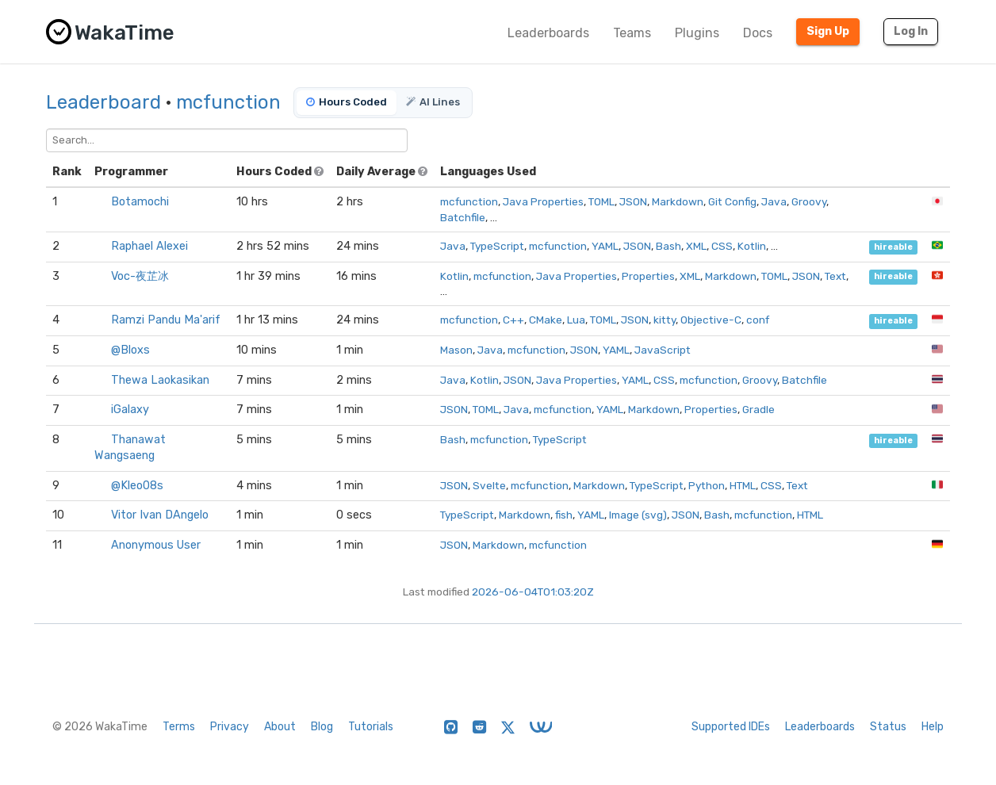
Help (932, 726)
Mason (456, 349)
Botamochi (140, 202)
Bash (668, 245)
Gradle (758, 409)
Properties (648, 276)
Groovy (808, 201)
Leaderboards (548, 32)
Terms (179, 726)
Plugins (697, 32)
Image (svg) (638, 514)
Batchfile (462, 217)
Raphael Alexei (149, 246)
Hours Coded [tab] (346, 102)
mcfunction (228, 102)
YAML (605, 245)
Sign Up (827, 31)
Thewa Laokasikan (160, 380)
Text (835, 276)
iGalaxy (130, 409)
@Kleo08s (137, 485)
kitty (664, 319)
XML (696, 245)
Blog (322, 726)
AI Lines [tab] (433, 102)
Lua (576, 319)
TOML (601, 201)
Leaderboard (103, 102)
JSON (633, 201)
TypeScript (497, 245)
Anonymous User (156, 545)
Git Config (732, 201)
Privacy (229, 726)
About (280, 726)
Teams (632, 32)
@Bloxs (130, 350)
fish (564, 514)
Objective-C (710, 319)
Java (774, 201)
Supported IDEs (730, 726)
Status (888, 726)
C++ (513, 319)
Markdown (677, 201)
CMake (545, 319)
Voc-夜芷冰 (140, 276)
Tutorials (370, 726)
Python (706, 485)
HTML (743, 485)
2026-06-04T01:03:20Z (533, 591)
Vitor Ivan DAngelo (160, 515)
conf (757, 319)
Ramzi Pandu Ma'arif (165, 320)
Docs (757, 32)
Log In (911, 31)
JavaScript (662, 349)
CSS (722, 245)
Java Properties (543, 201)
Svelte (489, 485)
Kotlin (751, 245)
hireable (893, 247)
